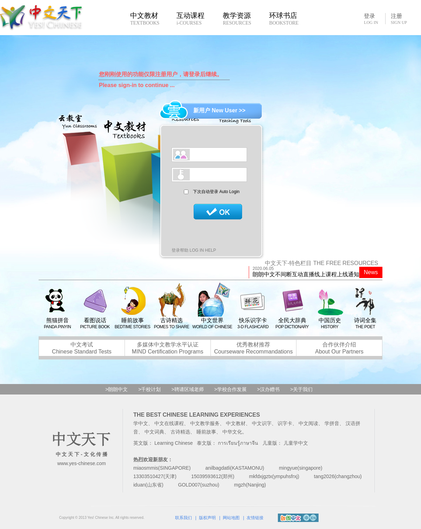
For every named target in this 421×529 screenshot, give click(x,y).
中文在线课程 (169, 423)
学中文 (140, 423)
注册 (399, 19)
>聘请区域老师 (187, 389)
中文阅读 (308, 423)
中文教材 (236, 423)
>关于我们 (301, 389)
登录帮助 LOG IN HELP (194, 250)
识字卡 (285, 423)
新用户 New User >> (219, 110)
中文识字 (262, 423)
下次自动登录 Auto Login (216, 191)
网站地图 (231, 517)
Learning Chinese (173, 443)
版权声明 (207, 517)
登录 (371, 18)
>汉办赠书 (268, 389)
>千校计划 (149, 389)
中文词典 (154, 432)
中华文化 (232, 432)
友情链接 (255, 517)
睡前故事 (206, 432)
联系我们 (183, 517)
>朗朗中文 (116, 389)
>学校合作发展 (230, 389)
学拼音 (332, 423)
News (371, 272)
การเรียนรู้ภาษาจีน (238, 443)
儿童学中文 (295, 443)
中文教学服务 (205, 423)
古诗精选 (180, 432)
